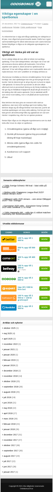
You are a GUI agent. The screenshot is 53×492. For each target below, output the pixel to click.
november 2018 (11, 376)
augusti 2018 (9, 392)
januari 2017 (9, 472)
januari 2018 (9, 429)
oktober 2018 (10, 381)
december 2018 (11, 371)
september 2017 (11, 451)
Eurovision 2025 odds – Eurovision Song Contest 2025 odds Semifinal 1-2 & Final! (25, 206)
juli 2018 (7, 397)
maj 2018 (8, 408)
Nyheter (16, 27)
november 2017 (11, 440)
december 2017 (11, 435)
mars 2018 (8, 419)
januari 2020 (9, 355)
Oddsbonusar (27, 24)
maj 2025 (8, 333)
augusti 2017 (9, 456)
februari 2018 (10, 424)
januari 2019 (9, 365)
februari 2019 (10, 360)
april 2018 (8, 413)
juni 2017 (8, 467)
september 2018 (11, 387)
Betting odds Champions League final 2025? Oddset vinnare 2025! (23, 193)
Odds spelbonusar (28, 27)
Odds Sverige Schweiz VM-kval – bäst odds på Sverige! (24, 186)
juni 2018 (8, 403)
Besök (44, 239)
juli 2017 (7, 461)
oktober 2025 (10, 328)
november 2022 (11, 344)
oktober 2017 (10, 445)
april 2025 (8, 339)
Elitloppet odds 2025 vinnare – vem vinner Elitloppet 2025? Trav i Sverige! (26, 200)
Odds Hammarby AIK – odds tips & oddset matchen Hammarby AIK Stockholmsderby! (26, 213)
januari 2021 (9, 349)
